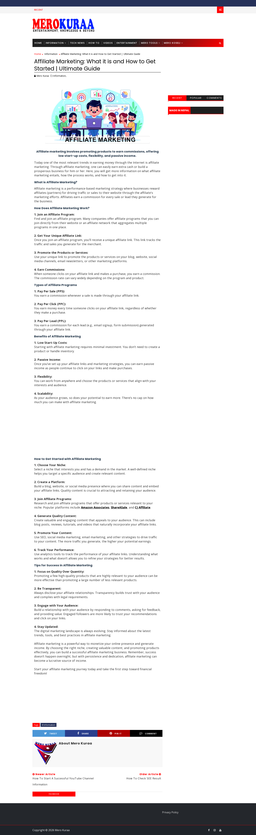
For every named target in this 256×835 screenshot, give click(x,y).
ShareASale (119, 507)
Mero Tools (149, 43)
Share (83, 733)
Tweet (50, 733)
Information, (59, 75)
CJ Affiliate (142, 507)
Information (55, 43)
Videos (108, 43)
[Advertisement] (163, 25)
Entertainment (127, 43)
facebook (54, 794)
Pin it (116, 733)
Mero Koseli (172, 43)
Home (38, 43)
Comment (148, 733)
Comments (214, 98)
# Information (48, 724)
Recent (177, 98)
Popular (196, 98)
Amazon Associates (95, 507)
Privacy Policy (170, 812)
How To (93, 43)
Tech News (77, 43)
